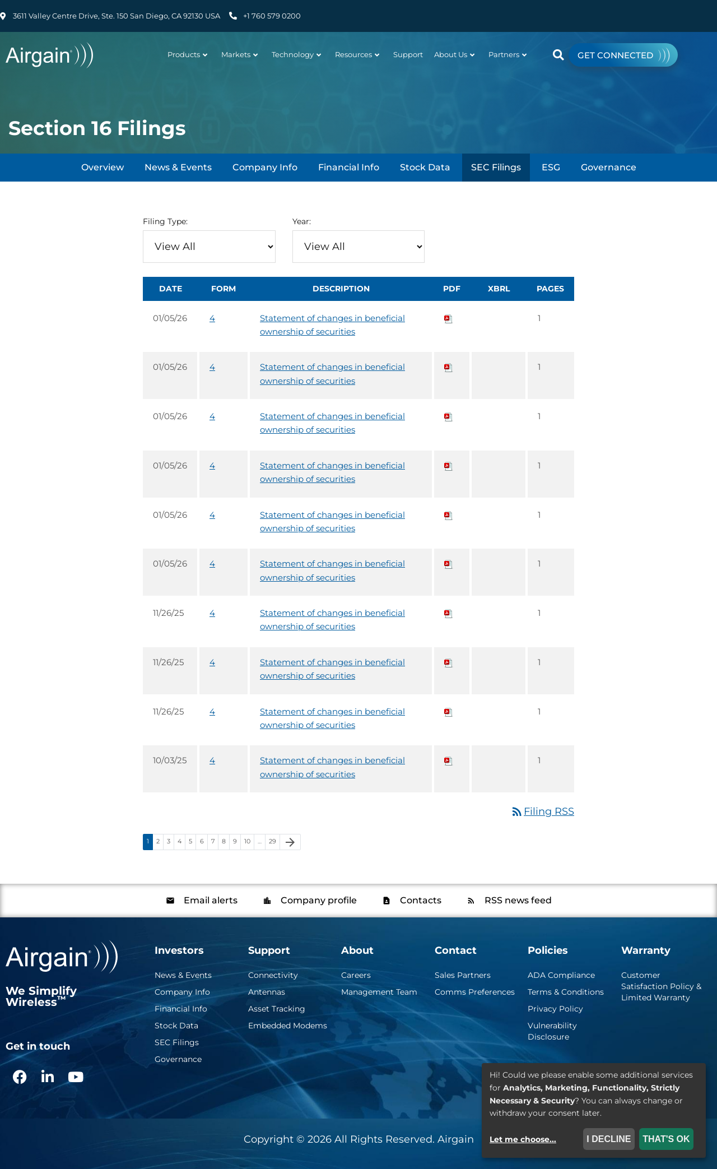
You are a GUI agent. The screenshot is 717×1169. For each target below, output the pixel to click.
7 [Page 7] (214, 842)
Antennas (266, 992)
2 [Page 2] (160, 842)
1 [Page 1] (149, 842)
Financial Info (348, 167)
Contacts (419, 900)
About (357, 950)
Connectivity (273, 975)
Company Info (264, 167)
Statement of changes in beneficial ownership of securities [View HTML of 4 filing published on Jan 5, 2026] (332, 325)
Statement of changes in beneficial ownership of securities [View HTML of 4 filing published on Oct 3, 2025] (332, 767)
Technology (296, 54)
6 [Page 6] (203, 842)
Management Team (379, 992)
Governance (608, 167)
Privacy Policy (555, 1009)
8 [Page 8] (225, 842)
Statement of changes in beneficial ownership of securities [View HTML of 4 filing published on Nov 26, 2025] (332, 619)
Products (187, 54)
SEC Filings (496, 167)
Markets (239, 54)
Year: (301, 221)
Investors (179, 950)
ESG (551, 167)
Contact (456, 950)
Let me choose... (523, 1139)
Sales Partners (463, 975)
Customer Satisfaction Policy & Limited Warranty (661, 986)
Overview (102, 167)
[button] (558, 55)
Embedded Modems (287, 1025)
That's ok (666, 1139)
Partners (507, 54)
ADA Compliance (561, 975)
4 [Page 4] (181, 842)
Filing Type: (165, 221)
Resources (357, 54)
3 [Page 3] (170, 842)
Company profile (317, 900)
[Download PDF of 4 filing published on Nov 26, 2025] (448, 612)
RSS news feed (517, 900)
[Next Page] (290, 842)
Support (408, 54)
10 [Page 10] (249, 842)
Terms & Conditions (566, 992)
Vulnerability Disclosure (552, 1031)
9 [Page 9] (236, 842)
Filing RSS (542, 811)
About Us (454, 54)
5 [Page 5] (192, 842)
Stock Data (425, 167)
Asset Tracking (276, 1009)
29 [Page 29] (274, 842)
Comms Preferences (475, 992)
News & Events (178, 167)
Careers (356, 975)
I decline (608, 1139)
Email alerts (209, 900)
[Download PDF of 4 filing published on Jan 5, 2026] (448, 318)
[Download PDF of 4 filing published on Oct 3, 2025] (448, 760)
